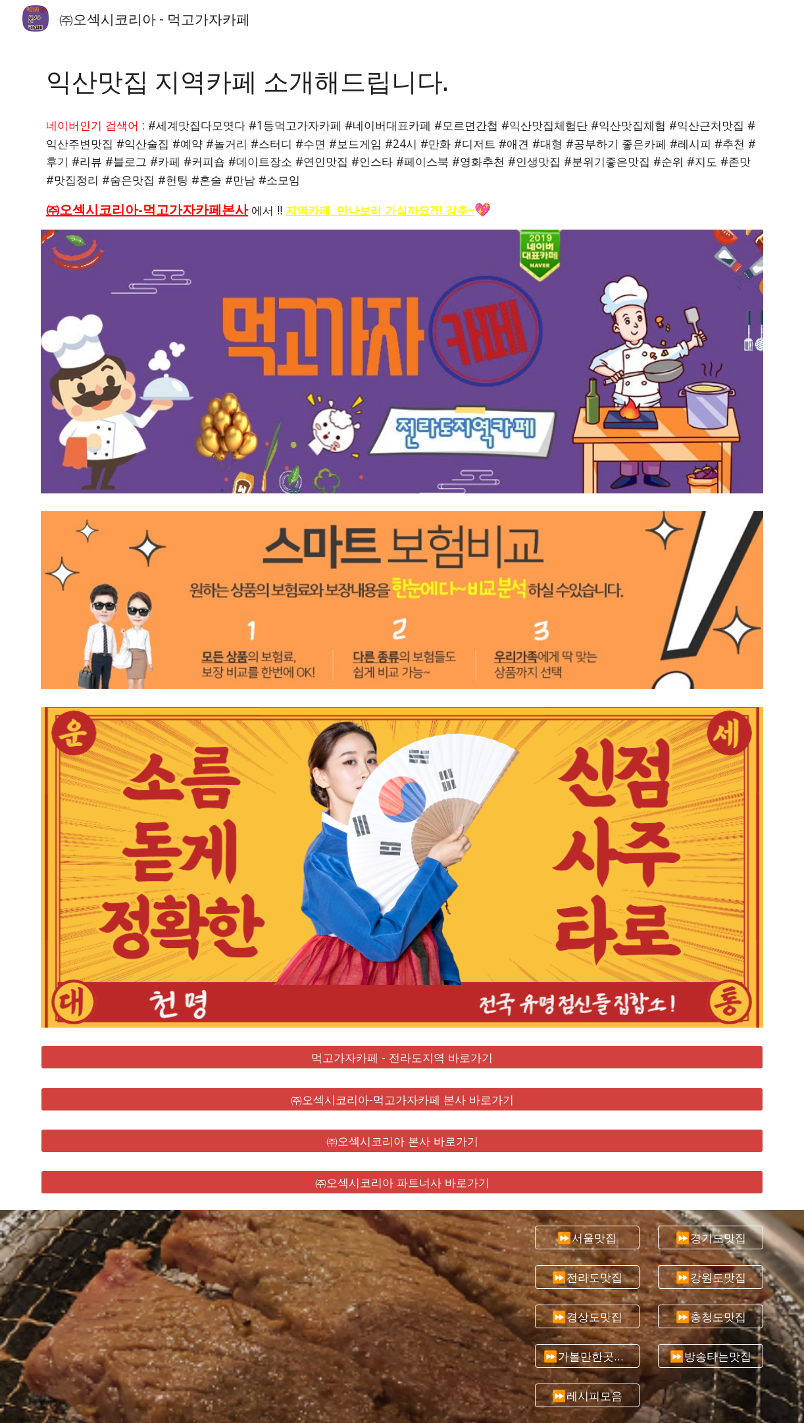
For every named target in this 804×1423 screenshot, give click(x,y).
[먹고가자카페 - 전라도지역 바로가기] (402, 1057)
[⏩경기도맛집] (711, 1238)
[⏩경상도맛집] (588, 1317)
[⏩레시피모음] (588, 1395)
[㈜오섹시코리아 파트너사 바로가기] (402, 1182)
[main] (402, 80)
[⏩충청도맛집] (711, 1317)
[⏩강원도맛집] (711, 1277)
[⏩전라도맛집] (588, 1277)
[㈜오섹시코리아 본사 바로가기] (402, 1141)
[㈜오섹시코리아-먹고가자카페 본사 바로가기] (402, 1099)
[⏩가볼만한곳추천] (588, 1356)
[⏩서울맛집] (588, 1238)
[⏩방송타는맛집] (711, 1356)
